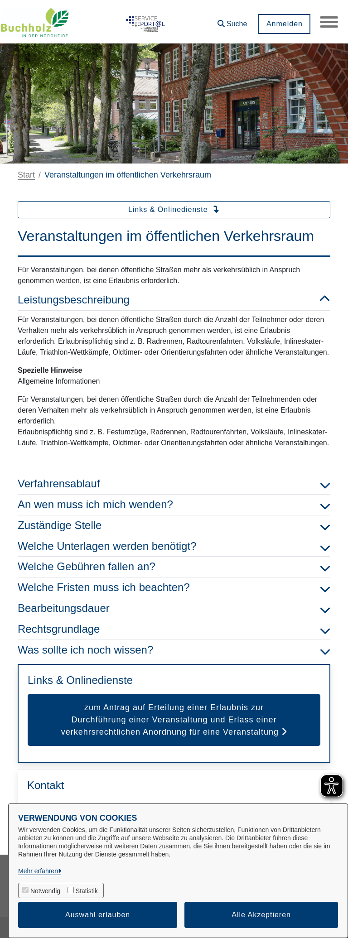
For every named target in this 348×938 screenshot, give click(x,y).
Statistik (87, 891)
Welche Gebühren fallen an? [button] (174, 566)
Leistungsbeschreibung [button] (174, 300)
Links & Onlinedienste (174, 209)
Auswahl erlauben (97, 915)
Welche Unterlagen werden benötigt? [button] (174, 546)
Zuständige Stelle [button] (174, 525)
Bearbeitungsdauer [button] (174, 608)
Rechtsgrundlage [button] (174, 629)
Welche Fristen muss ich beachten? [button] (174, 587)
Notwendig (45, 891)
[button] (232, 20)
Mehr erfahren (38, 871)
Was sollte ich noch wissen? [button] (174, 650)
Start (26, 174)
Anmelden (284, 24)
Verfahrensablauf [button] (174, 484)
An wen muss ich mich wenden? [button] (174, 504)
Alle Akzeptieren (261, 915)
